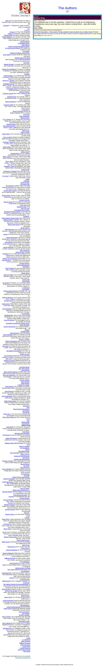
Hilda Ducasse (25, 641)
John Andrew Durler (24, 649)
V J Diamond (26, 639)
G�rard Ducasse (24, 643)
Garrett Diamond (25, 648)
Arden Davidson (25, 645)
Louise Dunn (26, 646)
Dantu (28, 638)
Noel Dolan (26, 651)
